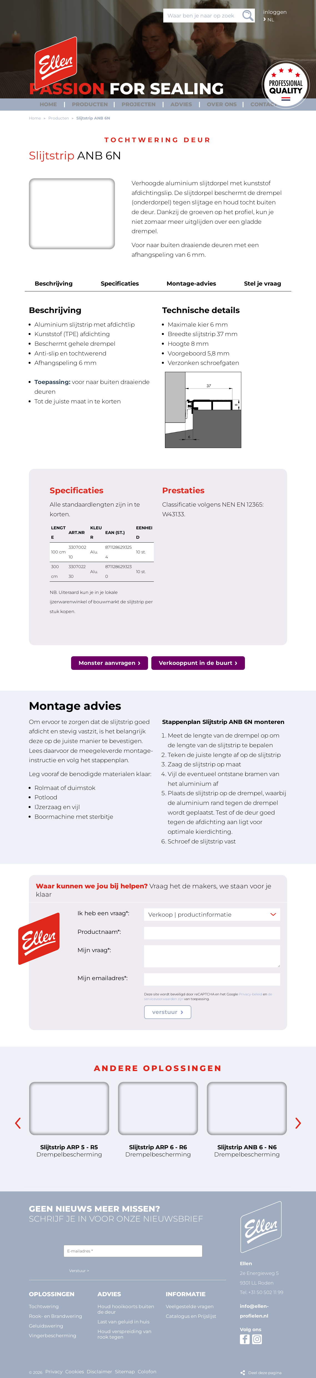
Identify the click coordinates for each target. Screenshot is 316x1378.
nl (270, 19)
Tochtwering (44, 1306)
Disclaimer (99, 1370)
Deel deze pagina (265, 1370)
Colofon (147, 1370)
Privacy (53, 1370)
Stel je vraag (260, 283)
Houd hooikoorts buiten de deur (125, 1309)
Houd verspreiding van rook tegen (124, 1334)
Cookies (74, 1370)
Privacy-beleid (250, 994)
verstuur (165, 1012)
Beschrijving (56, 283)
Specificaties (121, 283)
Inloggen (275, 12)
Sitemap (125, 1370)
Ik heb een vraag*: (103, 913)
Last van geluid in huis (123, 1321)
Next (298, 1123)
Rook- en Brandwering (55, 1316)
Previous (18, 1123)
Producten (58, 118)
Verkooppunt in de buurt (197, 663)
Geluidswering (46, 1326)
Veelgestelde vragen (190, 1306)
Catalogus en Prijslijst (191, 1316)
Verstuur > (79, 1270)
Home (35, 118)
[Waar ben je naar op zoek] (209, 15)
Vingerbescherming (52, 1335)
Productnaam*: (99, 931)
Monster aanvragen (105, 663)
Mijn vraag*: (94, 950)
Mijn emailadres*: (102, 978)
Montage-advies (190, 283)
